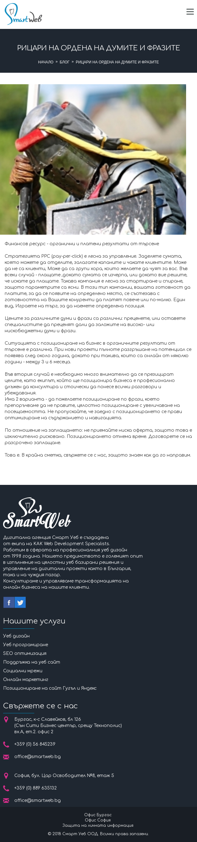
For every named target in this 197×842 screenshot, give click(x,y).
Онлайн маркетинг (25, 679)
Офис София (98, 820)
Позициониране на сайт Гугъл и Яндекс (50, 688)
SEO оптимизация (24, 653)
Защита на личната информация (97, 825)
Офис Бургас (98, 815)
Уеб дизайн (16, 636)
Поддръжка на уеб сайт (31, 662)
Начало (45, 62)
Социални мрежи (22, 671)
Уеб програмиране (25, 644)
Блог (65, 62)
